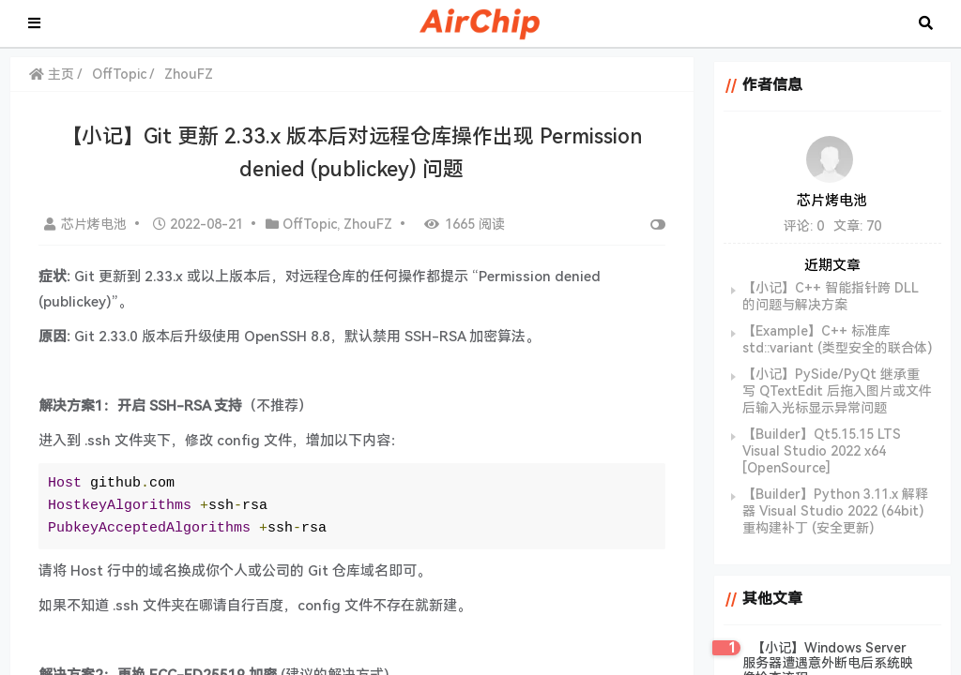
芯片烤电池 (87, 224)
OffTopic (119, 74)
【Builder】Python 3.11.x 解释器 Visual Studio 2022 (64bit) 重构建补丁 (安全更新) (833, 511)
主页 (51, 74)
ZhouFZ (188, 74)
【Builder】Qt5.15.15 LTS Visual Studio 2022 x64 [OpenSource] (819, 451)
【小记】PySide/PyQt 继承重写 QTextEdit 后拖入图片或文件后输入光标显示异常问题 (835, 391)
